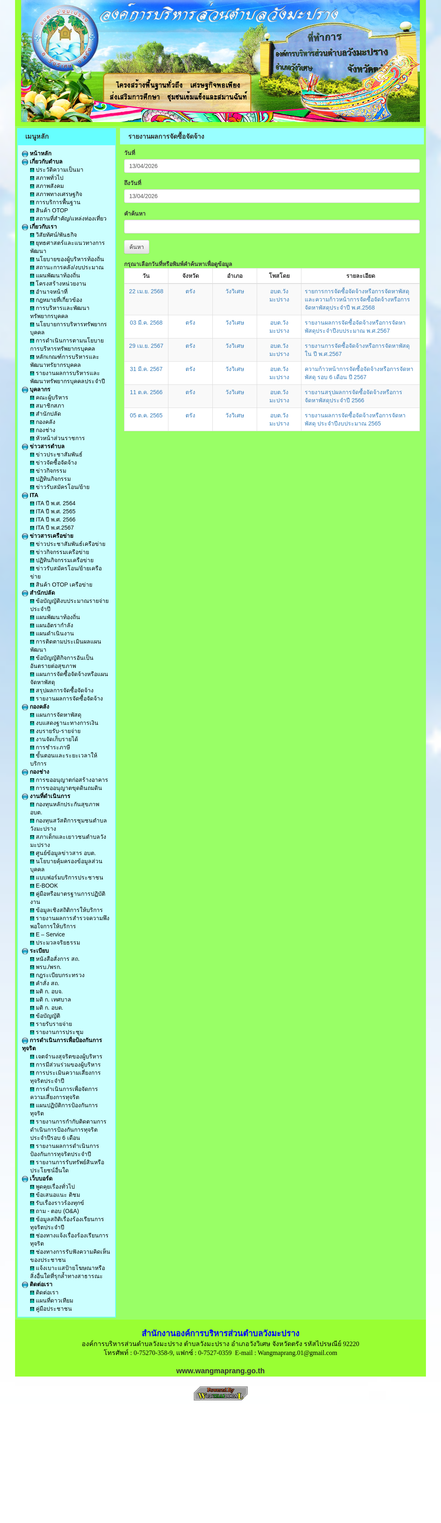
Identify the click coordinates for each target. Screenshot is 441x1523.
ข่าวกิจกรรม (48, 470)
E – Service (47, 934)
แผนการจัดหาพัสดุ (55, 714)
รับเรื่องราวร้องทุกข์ (57, 1203)
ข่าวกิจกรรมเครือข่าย (59, 552)
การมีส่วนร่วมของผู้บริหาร (65, 1064)
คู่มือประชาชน (51, 1308)
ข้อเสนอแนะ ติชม (55, 1194)
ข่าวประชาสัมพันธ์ (56, 454)
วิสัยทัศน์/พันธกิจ (53, 234)
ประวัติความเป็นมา (56, 169)
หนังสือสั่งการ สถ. (55, 959)
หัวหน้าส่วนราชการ (57, 438)
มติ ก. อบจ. (46, 991)
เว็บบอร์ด (37, 1178)
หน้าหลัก (36, 153)
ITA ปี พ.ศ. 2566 (52, 519)
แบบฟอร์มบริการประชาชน (66, 877)
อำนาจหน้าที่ (49, 291)
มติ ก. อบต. (46, 1007)
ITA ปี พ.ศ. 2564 (52, 503)
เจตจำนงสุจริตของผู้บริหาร (66, 1056)
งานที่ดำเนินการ (46, 796)
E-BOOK (44, 885)
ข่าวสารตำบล (43, 446)
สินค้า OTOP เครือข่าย (61, 584)
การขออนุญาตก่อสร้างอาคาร (69, 780)
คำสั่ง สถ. (44, 983)
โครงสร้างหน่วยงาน (58, 283)
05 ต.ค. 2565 (146, 415)
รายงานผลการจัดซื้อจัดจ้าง (66, 698)
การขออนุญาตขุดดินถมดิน (66, 788)
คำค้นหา (135, 213)
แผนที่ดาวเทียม (51, 1300)
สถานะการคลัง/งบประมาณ (67, 267)
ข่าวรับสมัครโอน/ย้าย (60, 487)
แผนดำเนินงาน (52, 633)
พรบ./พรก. (45, 967)
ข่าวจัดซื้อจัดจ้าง (53, 462)
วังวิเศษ (234, 291)
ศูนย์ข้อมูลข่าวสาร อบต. (63, 853)
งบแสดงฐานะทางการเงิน (64, 723)
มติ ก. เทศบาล (50, 999)
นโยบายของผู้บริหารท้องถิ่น (67, 259)
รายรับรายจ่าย (51, 1024)
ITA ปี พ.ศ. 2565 (52, 511)
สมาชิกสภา (47, 405)
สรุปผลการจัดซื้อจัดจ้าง (62, 690)
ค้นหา (136, 247)
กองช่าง (42, 430)
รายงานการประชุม (56, 1032)
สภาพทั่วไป (46, 178)
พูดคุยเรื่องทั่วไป (52, 1186)
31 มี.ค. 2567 (146, 369)
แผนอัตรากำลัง (51, 625)
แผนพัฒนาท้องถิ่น (55, 275)
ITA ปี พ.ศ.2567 (52, 527)
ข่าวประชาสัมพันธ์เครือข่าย (67, 544)
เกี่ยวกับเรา (39, 226)
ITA (30, 495)
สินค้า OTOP (49, 210)
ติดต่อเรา (37, 1284)
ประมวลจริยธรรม (55, 942)
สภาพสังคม (47, 186)
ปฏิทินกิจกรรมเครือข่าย (62, 560)
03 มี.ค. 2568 (146, 322)
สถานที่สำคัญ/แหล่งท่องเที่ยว (68, 218)
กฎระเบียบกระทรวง (57, 975)
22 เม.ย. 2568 (146, 291)
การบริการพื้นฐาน (55, 202)
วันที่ (129, 153)
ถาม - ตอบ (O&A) (54, 1211)
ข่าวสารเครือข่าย (47, 535)
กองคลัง (42, 422)
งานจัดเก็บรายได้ (54, 739)
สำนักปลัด (45, 413)
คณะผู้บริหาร (49, 397)
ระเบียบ (35, 950)
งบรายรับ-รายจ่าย (55, 731)
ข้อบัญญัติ (45, 1015)
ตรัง (190, 291)
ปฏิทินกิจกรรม (50, 479)
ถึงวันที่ (132, 183)
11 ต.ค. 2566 (146, 392)
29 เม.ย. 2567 (146, 346)
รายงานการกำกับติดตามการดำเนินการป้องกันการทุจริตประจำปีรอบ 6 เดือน (68, 1129)
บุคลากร (36, 389)
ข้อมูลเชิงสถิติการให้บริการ (66, 910)
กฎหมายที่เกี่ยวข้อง (56, 300)
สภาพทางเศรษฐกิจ (56, 194)
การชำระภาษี (50, 747)
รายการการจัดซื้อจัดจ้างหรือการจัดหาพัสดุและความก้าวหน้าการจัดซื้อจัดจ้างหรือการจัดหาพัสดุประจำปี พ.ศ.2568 (357, 299)
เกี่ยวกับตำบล (42, 161)
